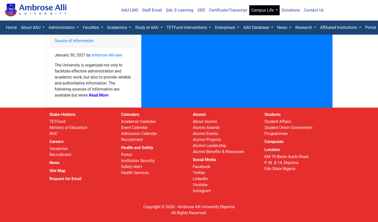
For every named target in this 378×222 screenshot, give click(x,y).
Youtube (200, 184)
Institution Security (138, 160)
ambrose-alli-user (107, 55)
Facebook (201, 166)
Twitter (199, 172)
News (55, 162)
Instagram (202, 190)
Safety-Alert (131, 166)
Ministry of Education (69, 127)
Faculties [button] (91, 27)
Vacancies (59, 148)
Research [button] (304, 27)
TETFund (58, 121)
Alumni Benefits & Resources (218, 151)
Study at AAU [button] (147, 27)
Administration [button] (62, 27)
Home (12, 27)
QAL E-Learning (179, 10)
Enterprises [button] (225, 27)
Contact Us (314, 10)
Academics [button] (117, 27)
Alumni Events (205, 133)
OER (201, 10)
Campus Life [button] (263, 10)
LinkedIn (200, 178)
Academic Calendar (138, 121)
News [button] (282, 27)
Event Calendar (134, 127)
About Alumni (205, 121)
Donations (291, 10)
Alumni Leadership (209, 145)
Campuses (274, 141)
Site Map (58, 170)
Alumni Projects (207, 139)
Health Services (135, 172)
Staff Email (152, 10)
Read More (98, 95)
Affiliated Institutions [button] (339, 27)
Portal (370, 27)
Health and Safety (137, 147)
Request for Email (66, 178)
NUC (54, 133)
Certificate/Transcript (228, 10)
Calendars (130, 114)
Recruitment (60, 154)
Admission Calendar (139, 133)
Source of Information (74, 40)
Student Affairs (278, 121)
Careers (57, 141)
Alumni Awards (206, 127)
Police (126, 154)
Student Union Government (289, 127)
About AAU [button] (31, 27)
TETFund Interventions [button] (187, 27)
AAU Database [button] (256, 27)
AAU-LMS (129, 10)
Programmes (276, 133)
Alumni (199, 114)
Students (273, 114)
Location (272, 149)
